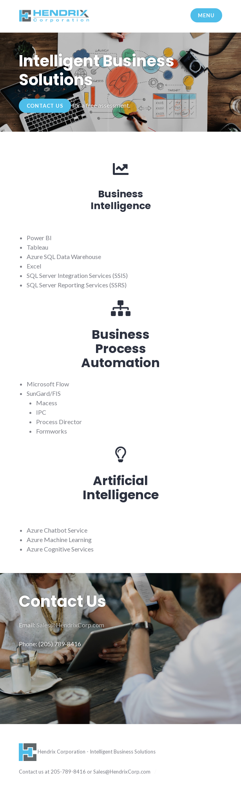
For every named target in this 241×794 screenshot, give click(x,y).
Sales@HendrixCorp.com (70, 625)
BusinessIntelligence (121, 200)
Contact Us (45, 106)
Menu (206, 15)
